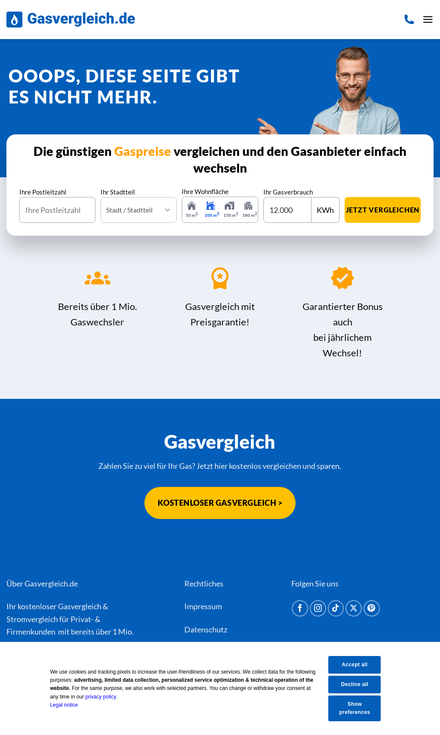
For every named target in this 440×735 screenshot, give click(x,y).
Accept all (359, 664)
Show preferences (359, 708)
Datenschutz (205, 629)
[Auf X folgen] (353, 608)
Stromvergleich (32, 619)
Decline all (359, 684)
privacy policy (106, 696)
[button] (428, 19)
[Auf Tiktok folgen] (336, 608)
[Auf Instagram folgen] (318, 608)
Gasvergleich (79, 606)
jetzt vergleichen (383, 210)
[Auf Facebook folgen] (300, 608)
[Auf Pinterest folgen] (372, 608)
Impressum (203, 606)
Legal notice (70, 705)
